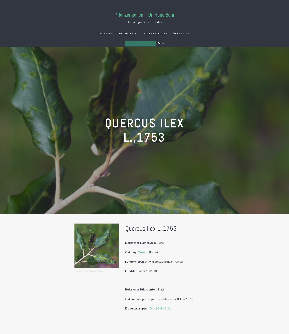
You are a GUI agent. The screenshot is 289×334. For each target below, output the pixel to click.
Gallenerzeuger (155, 33)
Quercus (143, 252)
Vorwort (107, 33)
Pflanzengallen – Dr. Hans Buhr (144, 15)
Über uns (180, 33)
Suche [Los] (161, 43)
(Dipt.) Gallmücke (160, 308)
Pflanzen (126, 33)
